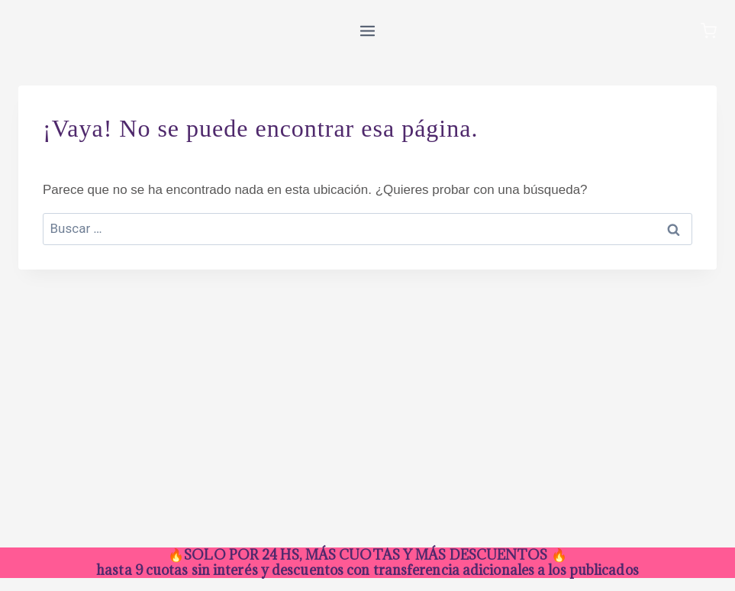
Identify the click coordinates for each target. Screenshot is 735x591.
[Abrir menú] (368, 31)
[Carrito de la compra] (709, 31)
